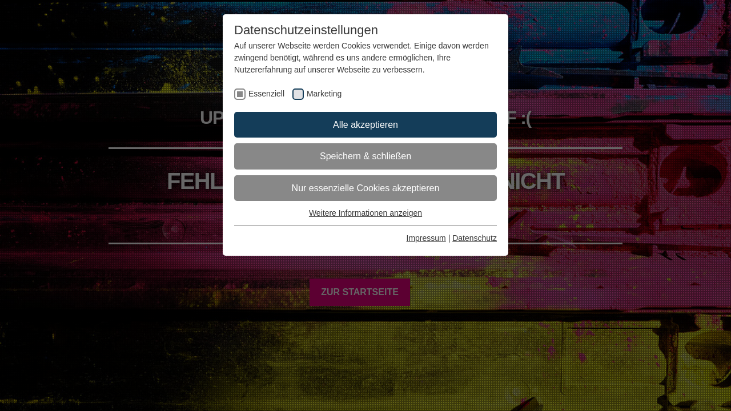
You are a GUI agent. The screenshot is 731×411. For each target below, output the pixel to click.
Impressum (426, 238)
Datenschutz (474, 238)
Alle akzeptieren (365, 125)
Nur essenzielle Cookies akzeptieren (366, 188)
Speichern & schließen (365, 156)
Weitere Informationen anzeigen (365, 212)
